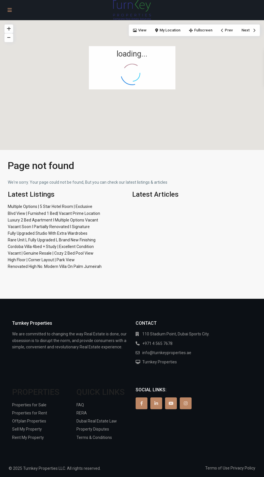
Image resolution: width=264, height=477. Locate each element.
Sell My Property (27, 429)
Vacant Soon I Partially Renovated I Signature (49, 226)
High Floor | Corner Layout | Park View (41, 260)
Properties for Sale (29, 405)
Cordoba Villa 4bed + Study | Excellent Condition (51, 246)
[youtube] (171, 403)
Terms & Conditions (94, 437)
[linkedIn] (156, 403)
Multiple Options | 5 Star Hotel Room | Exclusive (50, 206)
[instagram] (186, 403)
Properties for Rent (29, 413)
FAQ (80, 405)
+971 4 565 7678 (157, 343)
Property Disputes (92, 429)
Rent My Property (28, 437)
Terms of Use (217, 468)
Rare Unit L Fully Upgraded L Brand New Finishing (52, 240)
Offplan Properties (29, 421)
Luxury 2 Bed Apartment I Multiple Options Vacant (53, 220)
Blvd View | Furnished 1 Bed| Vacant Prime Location (54, 213)
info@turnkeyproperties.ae (166, 352)
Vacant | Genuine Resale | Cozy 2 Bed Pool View (50, 253)
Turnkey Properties (159, 362)
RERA (81, 413)
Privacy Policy (243, 468)
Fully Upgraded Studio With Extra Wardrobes (47, 233)
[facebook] (141, 403)
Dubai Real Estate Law (96, 421)
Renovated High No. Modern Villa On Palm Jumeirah (55, 266)
